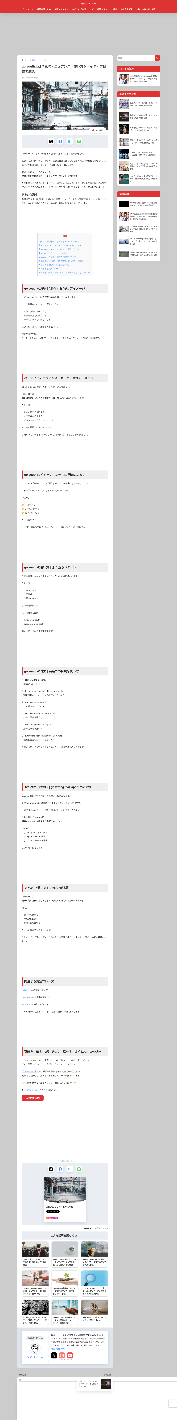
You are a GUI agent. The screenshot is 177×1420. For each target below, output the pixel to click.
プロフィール (27, 9)
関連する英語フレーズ (49, 270)
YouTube (69, 1362)
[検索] (157, 58)
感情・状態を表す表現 (122, 9)
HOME (88, 1407)
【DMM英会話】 (29, 1073)
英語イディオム (61, 9)
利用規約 (102, 1413)
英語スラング (103, 9)
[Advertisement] (88, 34)
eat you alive (27, 1006)
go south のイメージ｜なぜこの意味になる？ (59, 250)
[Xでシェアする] (50, 141)
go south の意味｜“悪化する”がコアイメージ (59, 242)
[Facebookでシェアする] (60, 141)
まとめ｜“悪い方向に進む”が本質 (54, 266)
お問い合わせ (90, 1413)
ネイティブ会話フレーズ (82, 9)
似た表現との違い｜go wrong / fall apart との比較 (61, 262)
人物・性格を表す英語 (146, 9)
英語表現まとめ (44, 9)
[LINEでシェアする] (79, 141)
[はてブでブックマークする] (69, 141)
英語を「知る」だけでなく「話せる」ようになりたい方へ (65, 274)
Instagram (62, 1362)
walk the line (28, 991)
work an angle (28, 999)
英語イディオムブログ (89, 3)
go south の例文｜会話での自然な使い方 (57, 258)
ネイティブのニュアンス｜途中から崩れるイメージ (62, 246)
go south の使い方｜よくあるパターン (56, 254)
